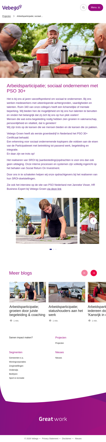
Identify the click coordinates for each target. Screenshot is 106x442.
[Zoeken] (83, 7)
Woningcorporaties (17, 362)
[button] (12, 220)
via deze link (54, 188)
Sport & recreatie (16, 378)
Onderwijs (13, 370)
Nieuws (58, 358)
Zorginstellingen (16, 366)
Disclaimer (66, 438)
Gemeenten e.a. (16, 358)
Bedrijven (13, 374)
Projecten (6, 16)
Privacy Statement (50, 438)
